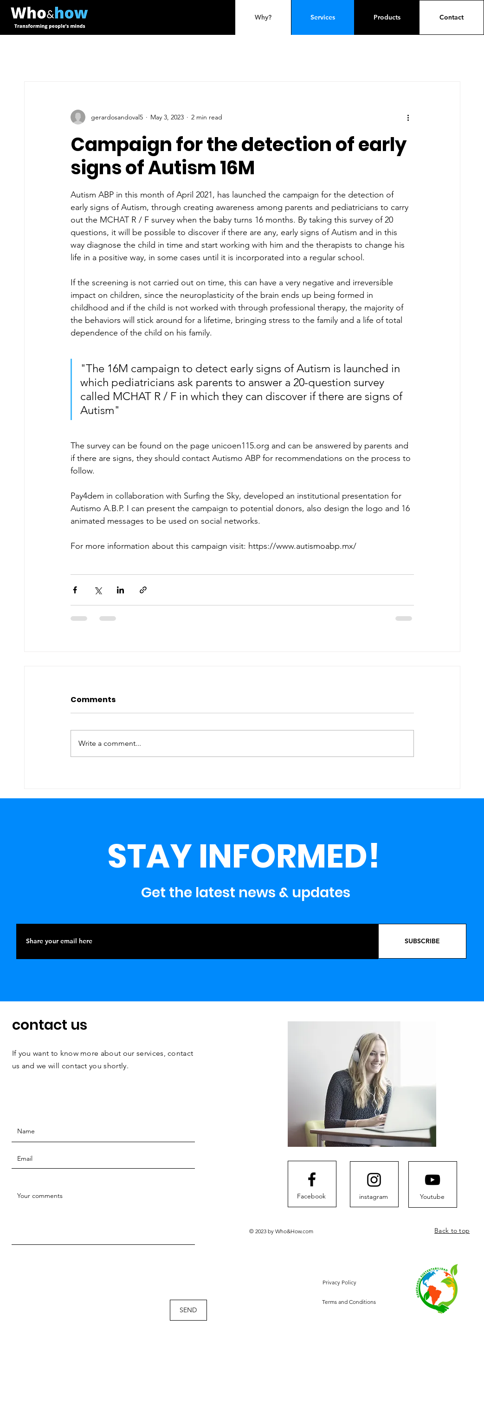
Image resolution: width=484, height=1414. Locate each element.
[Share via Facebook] (75, 589)
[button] (339, 1282)
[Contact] (451, 17)
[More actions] (408, 117)
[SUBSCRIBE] (422, 941)
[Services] (322, 17)
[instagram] (373, 1197)
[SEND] (188, 1310)
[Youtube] (432, 1197)
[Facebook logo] (312, 1179)
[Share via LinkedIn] (120, 589)
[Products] (387, 17)
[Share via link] (143, 589)
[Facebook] (311, 1196)
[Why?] (263, 17)
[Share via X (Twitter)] (97, 589)
